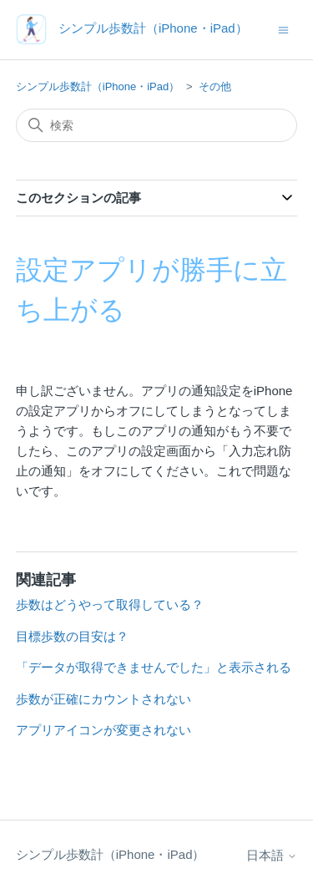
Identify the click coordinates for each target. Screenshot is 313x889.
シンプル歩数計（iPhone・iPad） (98, 86)
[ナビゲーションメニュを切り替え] (283, 29)
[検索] (157, 125)
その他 (215, 86)
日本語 (271, 855)
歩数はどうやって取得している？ (110, 604)
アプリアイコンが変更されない (103, 730)
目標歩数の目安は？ (72, 636)
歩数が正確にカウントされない (103, 699)
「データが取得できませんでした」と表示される (153, 667)
